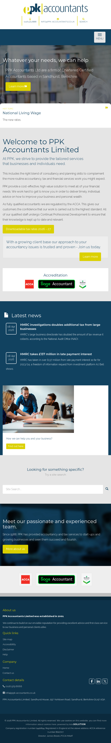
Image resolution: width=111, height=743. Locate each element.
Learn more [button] (18, 86)
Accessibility (9, 644)
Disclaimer (8, 649)
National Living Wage (22, 113)
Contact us (8, 673)
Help (5, 654)
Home (6, 667)
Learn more (90, 256)
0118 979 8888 (30, 20)
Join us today (89, 247)
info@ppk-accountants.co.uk (58, 20)
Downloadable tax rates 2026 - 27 (28, 229)
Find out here (15, 446)
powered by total (71, 724)
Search (83, 20)
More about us (15, 549)
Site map (7, 639)
